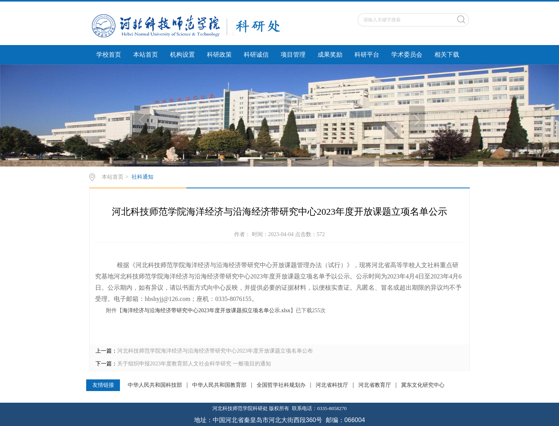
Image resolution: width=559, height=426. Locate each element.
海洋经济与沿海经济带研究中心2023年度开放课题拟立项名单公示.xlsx (206, 310)
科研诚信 (256, 54)
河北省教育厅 (374, 385)
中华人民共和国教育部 (219, 385)
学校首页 (108, 54)
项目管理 (293, 54)
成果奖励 (330, 54)
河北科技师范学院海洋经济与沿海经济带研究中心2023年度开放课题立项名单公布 (215, 351)
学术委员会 (406, 54)
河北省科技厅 (332, 385)
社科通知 (142, 177)
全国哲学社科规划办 (281, 385)
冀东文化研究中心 (422, 385)
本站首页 (145, 54)
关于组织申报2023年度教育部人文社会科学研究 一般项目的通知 (194, 364)
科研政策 (219, 54)
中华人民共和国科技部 (155, 385)
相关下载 (446, 54)
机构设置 (182, 54)
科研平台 (366, 54)
